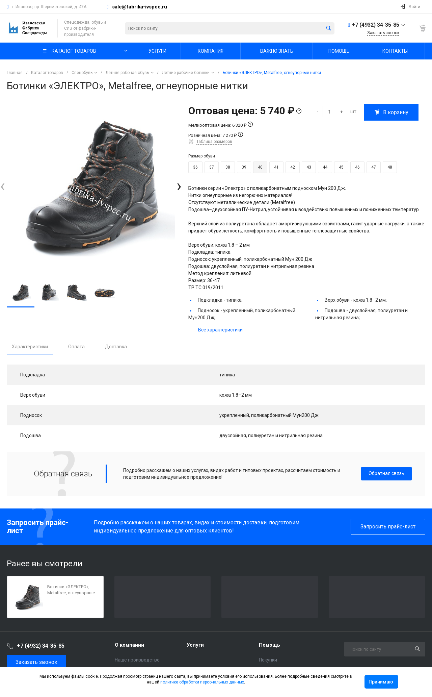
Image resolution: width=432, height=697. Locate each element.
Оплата (76, 346)
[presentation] (2, 186)
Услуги (195, 645)
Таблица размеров (214, 141)
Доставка (116, 346)
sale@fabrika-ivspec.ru (139, 7)
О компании (129, 645)
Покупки (268, 660)
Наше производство (137, 660)
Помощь (269, 645)
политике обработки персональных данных (202, 682)
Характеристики (30, 346)
